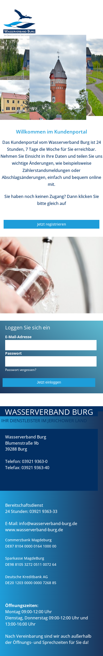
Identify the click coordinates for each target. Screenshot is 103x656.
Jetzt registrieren (51, 224)
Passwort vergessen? (20, 370)
